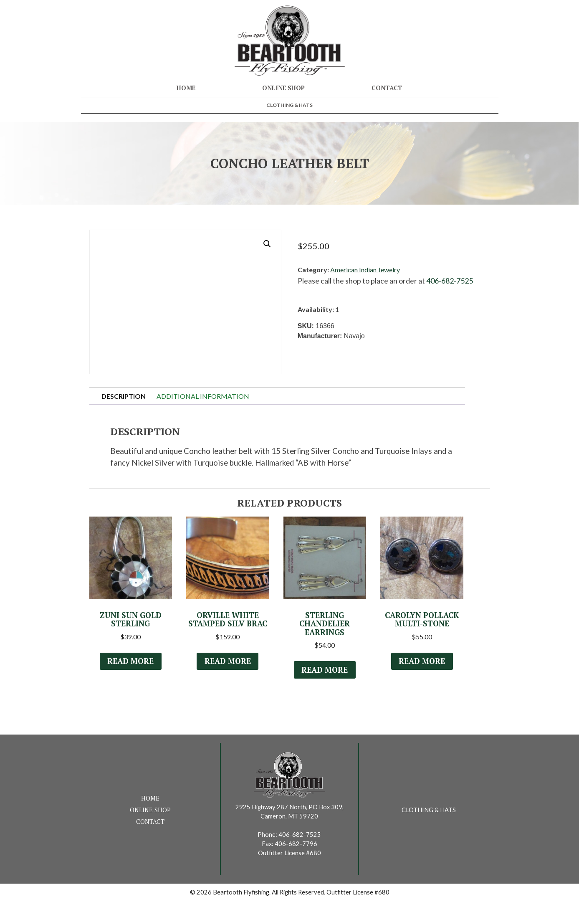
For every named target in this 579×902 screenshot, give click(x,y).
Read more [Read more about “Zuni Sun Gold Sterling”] (130, 662)
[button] (267, 243)
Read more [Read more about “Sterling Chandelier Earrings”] (325, 671)
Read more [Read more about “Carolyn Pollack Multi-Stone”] (422, 662)
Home (186, 88)
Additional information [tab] (203, 396)
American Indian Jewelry (365, 270)
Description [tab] (123, 396)
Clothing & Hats (289, 105)
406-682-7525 (449, 280)
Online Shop (283, 88)
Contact (387, 88)
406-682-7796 (296, 844)
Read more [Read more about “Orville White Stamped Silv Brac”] (227, 662)
